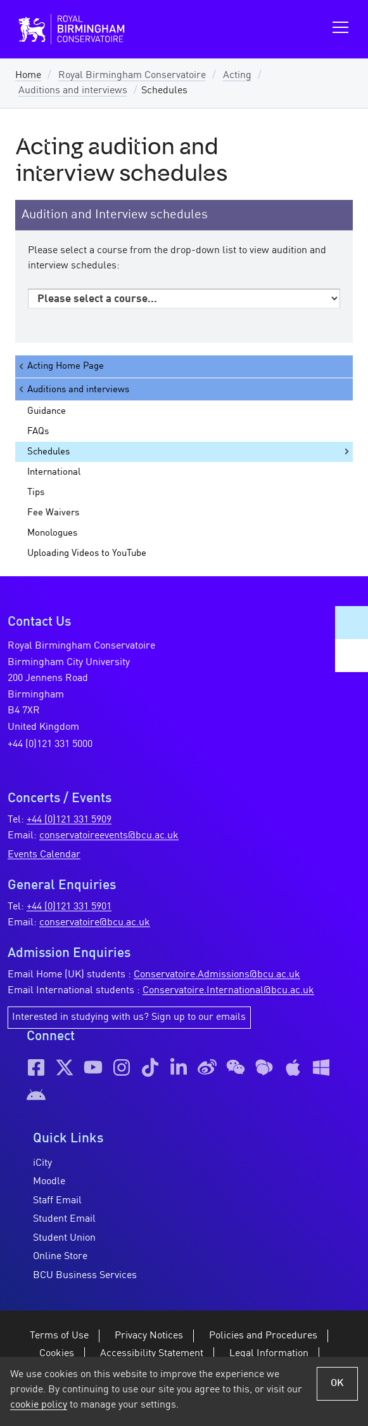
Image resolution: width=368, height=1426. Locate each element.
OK (337, 1383)
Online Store (60, 1256)
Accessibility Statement (151, 1354)
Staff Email (57, 1201)
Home (28, 75)
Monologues (52, 533)
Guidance (46, 411)
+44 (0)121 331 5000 (50, 744)
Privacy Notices (149, 1336)
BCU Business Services (85, 1276)
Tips (35, 492)
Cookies (56, 1354)
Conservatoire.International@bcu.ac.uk (228, 991)
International (53, 472)
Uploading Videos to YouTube (86, 553)
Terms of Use (59, 1336)
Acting (237, 75)
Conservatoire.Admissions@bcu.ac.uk (217, 975)
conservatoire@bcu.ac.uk (94, 923)
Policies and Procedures (263, 1336)
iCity (42, 1163)
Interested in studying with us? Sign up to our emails (129, 1017)
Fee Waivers (53, 513)
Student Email (64, 1219)
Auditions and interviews (72, 91)
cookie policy (38, 1405)
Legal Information (268, 1354)
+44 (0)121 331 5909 (69, 820)
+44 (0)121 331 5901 (69, 907)
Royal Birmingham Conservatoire (132, 75)
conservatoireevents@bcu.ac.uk (109, 836)
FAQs (38, 431)
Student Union (64, 1238)
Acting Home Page (60, 366)
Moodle (49, 1182)
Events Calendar (44, 855)
